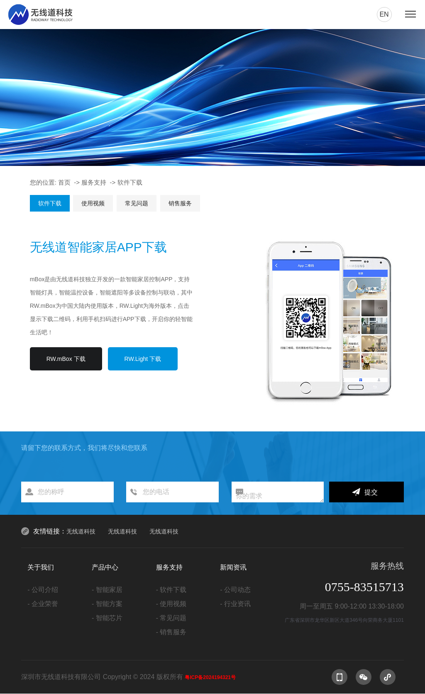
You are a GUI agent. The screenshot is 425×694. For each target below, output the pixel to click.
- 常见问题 (171, 617)
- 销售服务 (171, 632)
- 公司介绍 (42, 589)
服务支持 (93, 182)
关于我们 (40, 567)
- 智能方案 (107, 603)
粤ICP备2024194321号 (210, 677)
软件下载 (129, 182)
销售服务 (180, 203)
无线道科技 (80, 531)
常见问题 (136, 203)
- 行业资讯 (235, 603)
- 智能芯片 (107, 617)
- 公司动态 (235, 589)
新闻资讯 (233, 567)
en (383, 14)
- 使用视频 (171, 603)
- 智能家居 (107, 589)
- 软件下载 (171, 589)
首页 (64, 182)
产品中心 (105, 567)
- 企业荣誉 (42, 603)
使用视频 (93, 203)
